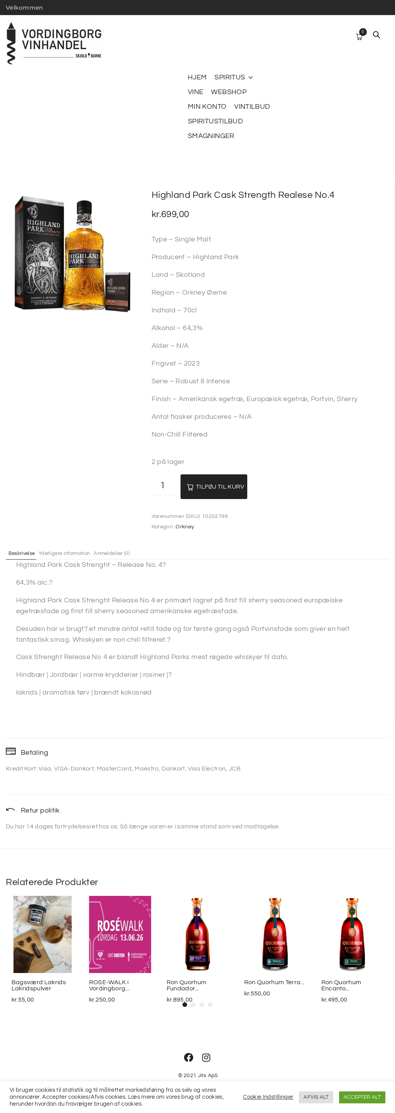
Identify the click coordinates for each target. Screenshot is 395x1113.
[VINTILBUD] (252, 106)
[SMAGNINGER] (211, 136)
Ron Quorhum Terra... (274, 982)
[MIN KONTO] (207, 106)
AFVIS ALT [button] (316, 1097)
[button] (184, 1004)
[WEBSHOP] (228, 92)
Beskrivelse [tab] (26, 553)
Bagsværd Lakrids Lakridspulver (39, 985)
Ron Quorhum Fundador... (187, 985)
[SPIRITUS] (234, 77)
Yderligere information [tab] (79, 553)
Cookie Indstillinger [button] (268, 1097)
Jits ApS (208, 1075)
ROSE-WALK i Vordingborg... (109, 985)
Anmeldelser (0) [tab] (137, 553)
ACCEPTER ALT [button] (362, 1097)
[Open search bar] (376, 34)
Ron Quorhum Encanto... (341, 985)
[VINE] (195, 92)
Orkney (185, 527)
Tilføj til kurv (220, 487)
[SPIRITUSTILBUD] (215, 121)
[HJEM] (197, 77)
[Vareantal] (165, 486)
